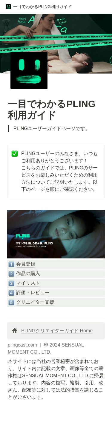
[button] (38, 6)
